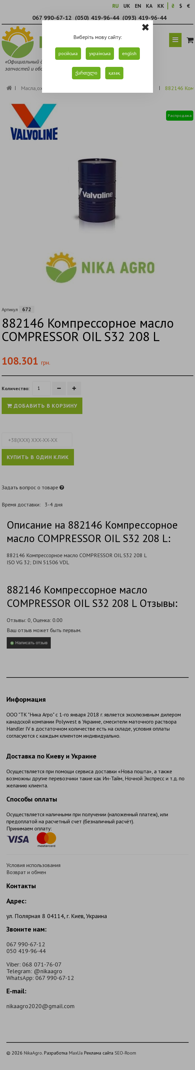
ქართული (86, 73)
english (129, 53)
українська (100, 53)
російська (68, 53)
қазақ (114, 73)
